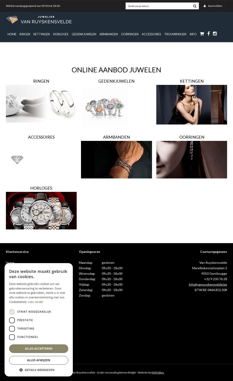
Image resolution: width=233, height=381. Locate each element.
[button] (38, 370)
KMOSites (158, 372)
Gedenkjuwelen (84, 34)
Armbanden (108, 34)
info (193, 34)
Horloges (60, 34)
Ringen (25, 34)
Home (12, 34)
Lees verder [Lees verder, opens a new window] (36, 302)
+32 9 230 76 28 (215, 279)
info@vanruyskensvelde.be (208, 284)
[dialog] (39, 319)
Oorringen (130, 34)
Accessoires (151, 34)
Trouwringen (175, 34)
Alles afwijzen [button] (38, 360)
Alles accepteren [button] (39, 349)
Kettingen (41, 34)
